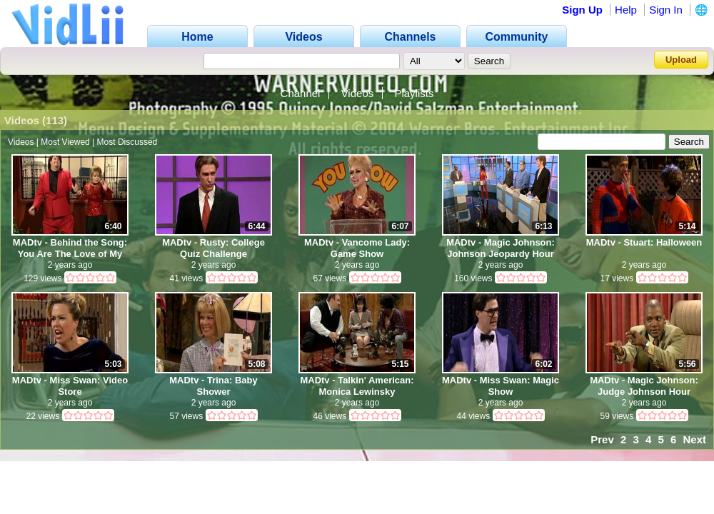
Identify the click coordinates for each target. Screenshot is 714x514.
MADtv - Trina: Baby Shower (213, 386)
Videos (357, 93)
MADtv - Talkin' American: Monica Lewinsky (356, 386)
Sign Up (582, 10)
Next (694, 439)
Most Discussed (127, 142)
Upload (681, 59)
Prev (602, 439)
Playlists (413, 93)
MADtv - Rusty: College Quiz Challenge (213, 248)
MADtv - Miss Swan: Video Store (70, 386)
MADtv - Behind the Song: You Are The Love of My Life (70, 248)
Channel (301, 93)
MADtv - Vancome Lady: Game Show (357, 248)
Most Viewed (65, 142)
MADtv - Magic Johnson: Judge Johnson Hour (644, 386)
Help (626, 10)
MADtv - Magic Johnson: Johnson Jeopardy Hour (500, 248)
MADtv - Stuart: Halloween (644, 242)
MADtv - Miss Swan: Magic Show (500, 386)
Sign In (666, 10)
